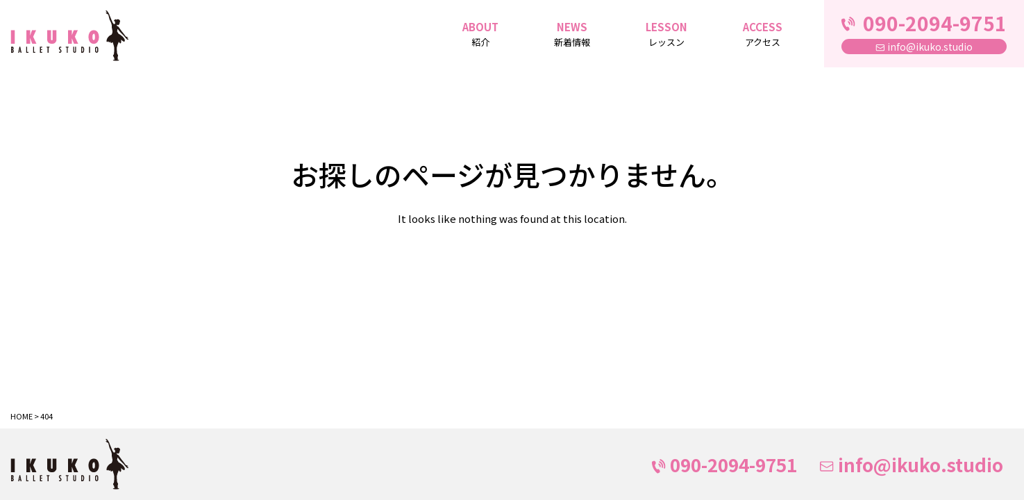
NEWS (572, 34)
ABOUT (480, 34)
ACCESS (762, 34)
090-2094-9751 (724, 464)
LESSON (666, 34)
